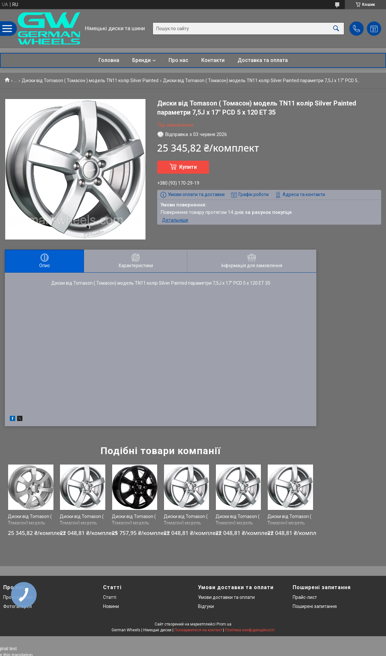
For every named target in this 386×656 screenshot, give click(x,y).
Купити (188, 167)
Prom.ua (223, 624)
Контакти (213, 60)
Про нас (178, 60)
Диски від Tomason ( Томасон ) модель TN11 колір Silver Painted (90, 80)
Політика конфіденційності (250, 630)
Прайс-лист (305, 597)
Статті (109, 597)
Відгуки (206, 606)
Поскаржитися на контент (198, 630)
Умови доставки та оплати (226, 597)
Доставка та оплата (263, 60)
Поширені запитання (315, 606)
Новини (111, 606)
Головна (109, 60)
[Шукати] (336, 28)
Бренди (141, 60)
